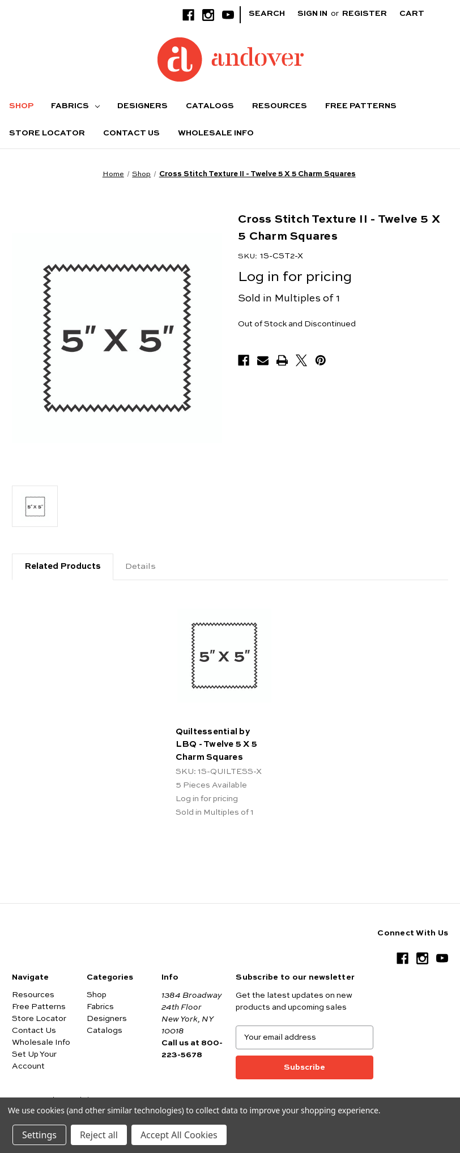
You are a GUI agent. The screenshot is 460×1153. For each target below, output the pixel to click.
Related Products (62, 566)
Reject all (99, 1135)
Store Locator (47, 133)
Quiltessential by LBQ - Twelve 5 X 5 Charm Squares (217, 744)
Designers (142, 106)
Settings (39, 1135)
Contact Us (131, 133)
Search (267, 14)
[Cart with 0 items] (420, 14)
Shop (21, 106)
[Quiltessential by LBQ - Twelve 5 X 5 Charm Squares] (224, 656)
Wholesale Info (216, 133)
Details (140, 566)
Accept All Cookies (179, 1135)
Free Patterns (361, 106)
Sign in (312, 14)
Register (364, 14)
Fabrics (75, 106)
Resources (279, 106)
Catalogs (210, 106)
